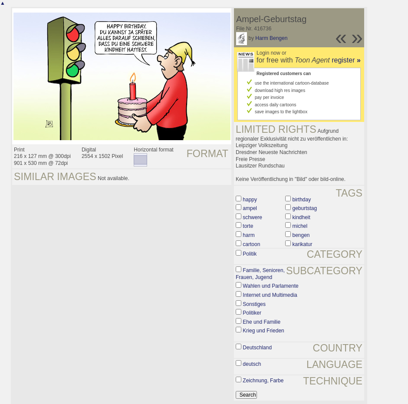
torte (248, 226)
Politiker (252, 313)
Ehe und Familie (261, 322)
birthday (301, 200)
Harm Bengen (271, 38)
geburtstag (304, 208)
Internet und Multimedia (270, 295)
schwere (252, 217)
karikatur (302, 244)
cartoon (251, 244)
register (346, 60)
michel (299, 226)
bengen (300, 235)
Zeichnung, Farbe (263, 381)
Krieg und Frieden (263, 331)
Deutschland (257, 348)
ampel (250, 208)
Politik (250, 254)
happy (250, 200)
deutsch (252, 364)
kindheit (301, 217)
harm (248, 235)
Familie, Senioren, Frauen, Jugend (260, 273)
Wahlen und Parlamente (270, 286)
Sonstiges (254, 304)
